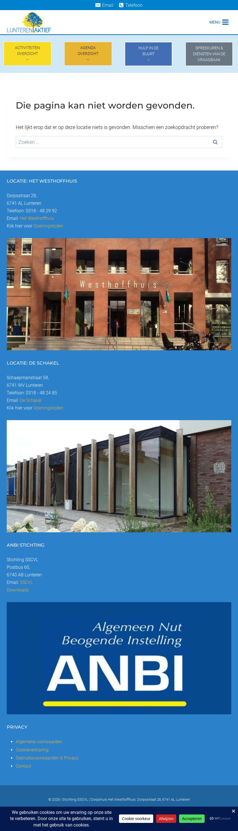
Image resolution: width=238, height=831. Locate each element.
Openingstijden (48, 226)
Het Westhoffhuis (37, 218)
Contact (23, 766)
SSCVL (26, 582)
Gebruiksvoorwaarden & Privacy (47, 758)
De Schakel (31, 400)
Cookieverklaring (32, 749)
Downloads (18, 590)
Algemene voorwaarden (39, 741)
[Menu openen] (219, 22)
